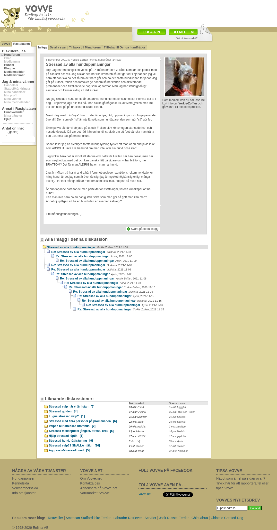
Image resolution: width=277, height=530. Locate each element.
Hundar (9, 65)
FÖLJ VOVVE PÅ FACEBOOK (165, 470)
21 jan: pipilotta (177, 417)
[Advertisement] (83, 356)
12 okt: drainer (177, 446)
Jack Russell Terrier (174, 518)
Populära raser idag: (28, 518)
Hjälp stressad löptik (66, 435)
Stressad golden (63, 411)
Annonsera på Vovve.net (98, 488)
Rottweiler (55, 518)
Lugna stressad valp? (67, 416)
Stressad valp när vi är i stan (71, 406)
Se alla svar (58, 47)
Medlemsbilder (14, 72)
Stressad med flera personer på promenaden (83, 421)
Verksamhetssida (25, 488)
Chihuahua (199, 518)
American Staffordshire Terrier (88, 518)
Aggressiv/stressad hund (69, 450)
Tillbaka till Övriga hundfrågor (124, 47)
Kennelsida (20, 483)
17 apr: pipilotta (177, 436)
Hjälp (7, 119)
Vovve (6, 44)
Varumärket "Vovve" (95, 493)
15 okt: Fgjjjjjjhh (177, 407)
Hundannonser (23, 478)
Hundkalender (14, 112)
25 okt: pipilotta (177, 421)
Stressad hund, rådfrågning (71, 440)
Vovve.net (144, 494)
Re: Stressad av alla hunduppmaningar (91, 252)
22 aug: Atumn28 (178, 451)
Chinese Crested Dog (227, 518)
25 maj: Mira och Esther (182, 412)
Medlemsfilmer (14, 75)
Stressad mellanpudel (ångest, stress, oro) (81, 431)
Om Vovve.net (91, 478)
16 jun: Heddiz (177, 431)
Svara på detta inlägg (144, 229)
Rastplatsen (21, 44)
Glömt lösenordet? (187, 38)
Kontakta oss (90, 483)
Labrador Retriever (127, 518)
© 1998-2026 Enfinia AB (30, 528)
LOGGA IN (151, 32)
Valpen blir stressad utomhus (72, 426)
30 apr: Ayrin (176, 441)
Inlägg (42, 47)
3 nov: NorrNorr (177, 426)
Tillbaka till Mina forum (85, 47)
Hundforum (12, 54)
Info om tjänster (24, 493)
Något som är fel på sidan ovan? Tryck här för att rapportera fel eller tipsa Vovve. (242, 483)
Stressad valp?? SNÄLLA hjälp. (74, 445)
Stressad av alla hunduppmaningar (87, 247)
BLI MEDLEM (183, 32)
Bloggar (9, 68)
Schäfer (150, 518)
